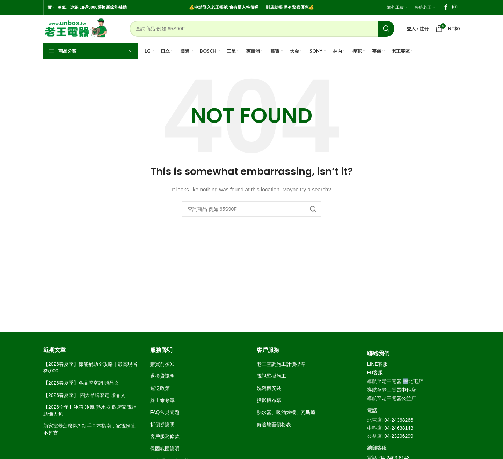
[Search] (262, 29)
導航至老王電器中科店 (391, 390)
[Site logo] (76, 28)
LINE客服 (377, 364)
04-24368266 (398, 420)
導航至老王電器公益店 (391, 398)
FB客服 (375, 372)
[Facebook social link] (446, 7)
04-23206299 (398, 436)
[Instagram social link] (455, 7)
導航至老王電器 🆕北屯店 (395, 381)
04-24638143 (398, 428)
